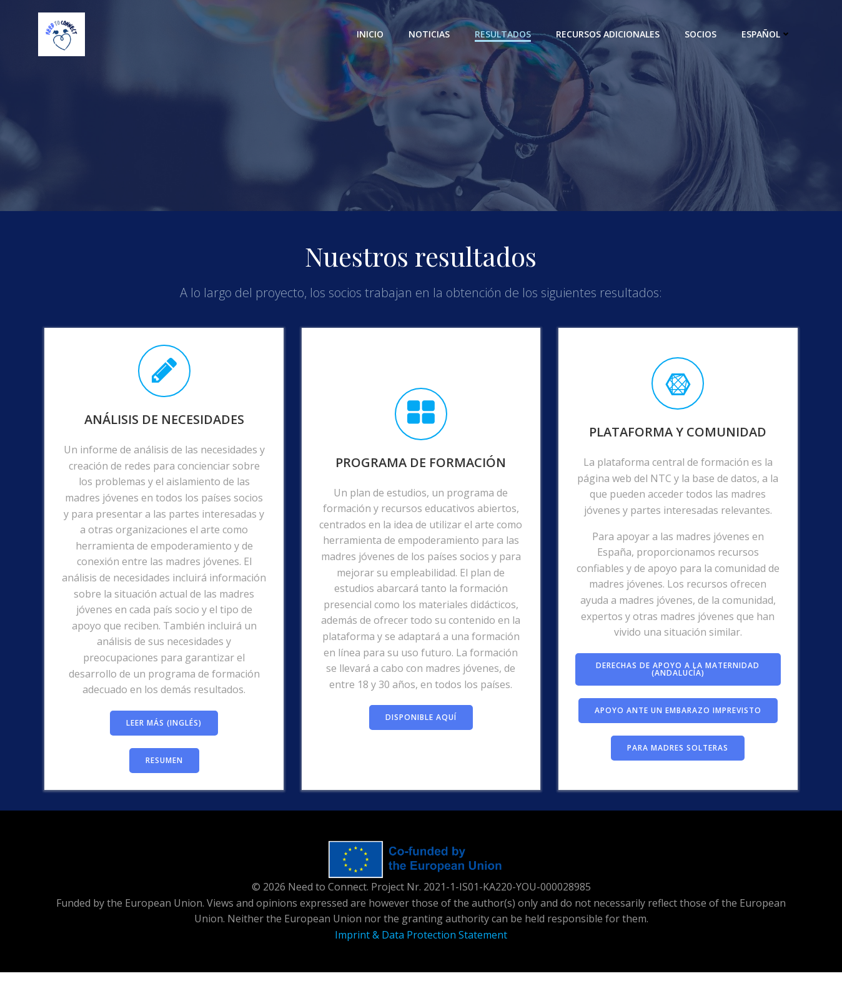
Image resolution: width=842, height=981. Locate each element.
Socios (702, 34)
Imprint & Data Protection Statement (421, 943)
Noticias (431, 34)
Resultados (505, 34)
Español (768, 34)
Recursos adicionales (609, 34)
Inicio (372, 34)
